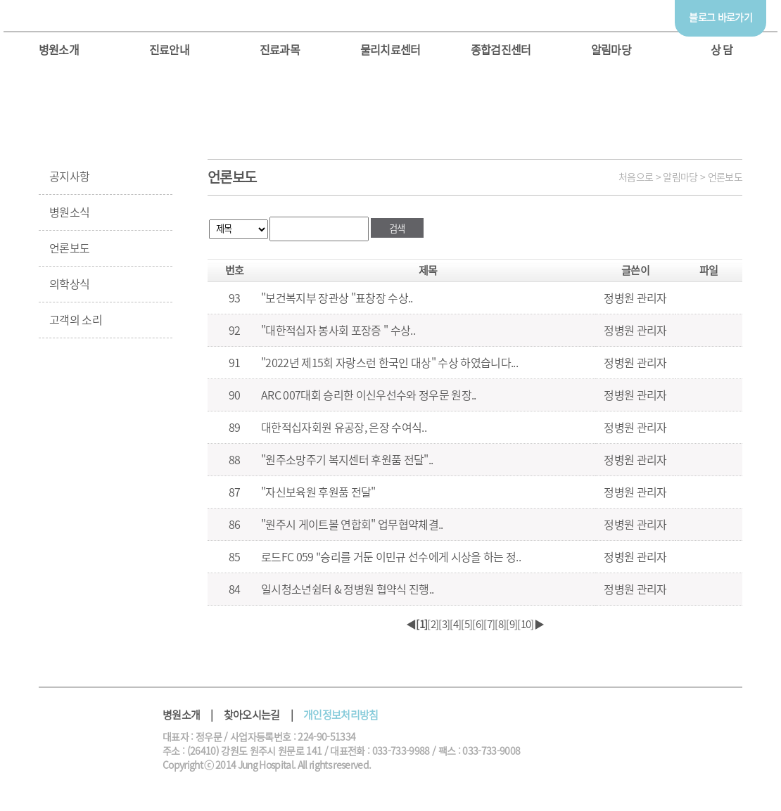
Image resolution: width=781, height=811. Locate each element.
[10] (525, 624)
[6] (477, 624)
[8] (500, 624)
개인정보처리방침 (341, 715)
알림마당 (611, 50)
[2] (432, 624)
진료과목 (280, 50)
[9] (511, 624)
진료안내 (169, 50)
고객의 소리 (75, 320)
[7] (489, 624)
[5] (466, 624)
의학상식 (69, 284)
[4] (455, 624)
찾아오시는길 (252, 715)
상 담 (722, 50)
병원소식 (69, 212)
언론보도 (69, 248)
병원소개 (59, 50)
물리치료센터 (390, 50)
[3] (444, 624)
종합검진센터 (501, 50)
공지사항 (69, 176)
